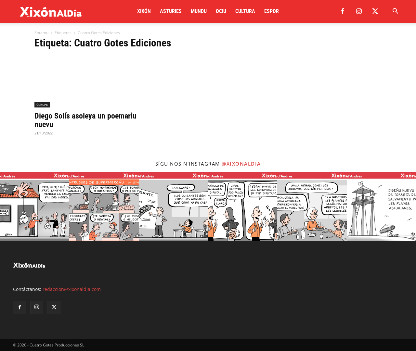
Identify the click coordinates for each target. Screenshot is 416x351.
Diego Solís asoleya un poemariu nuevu (85, 120)
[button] (395, 12)
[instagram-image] (34, 206)
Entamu (41, 32)
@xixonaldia (241, 163)
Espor (271, 11)
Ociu (221, 11)
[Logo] (51, 11)
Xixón (144, 11)
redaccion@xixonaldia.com (72, 289)
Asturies (171, 11)
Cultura (245, 11)
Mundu (199, 11)
